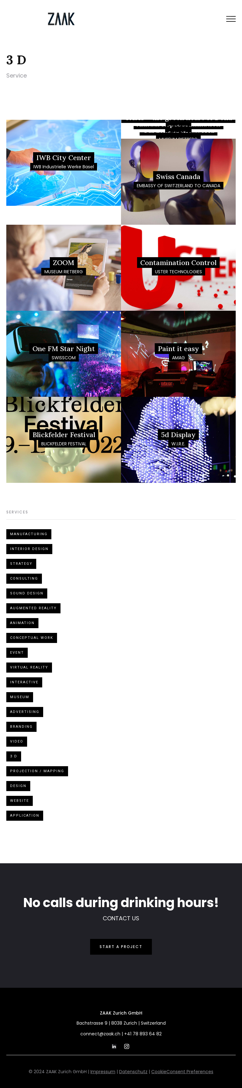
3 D (13, 756)
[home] (61, 19)
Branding (21, 727)
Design (18, 786)
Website (19, 801)
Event (17, 653)
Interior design (29, 549)
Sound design (26, 593)
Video (16, 741)
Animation (22, 623)
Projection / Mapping (37, 771)
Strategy (21, 564)
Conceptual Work (31, 638)
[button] (231, 19)
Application (24, 815)
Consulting (24, 578)
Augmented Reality (33, 608)
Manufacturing (29, 534)
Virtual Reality (29, 667)
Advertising (24, 712)
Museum (19, 697)
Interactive (24, 682)
